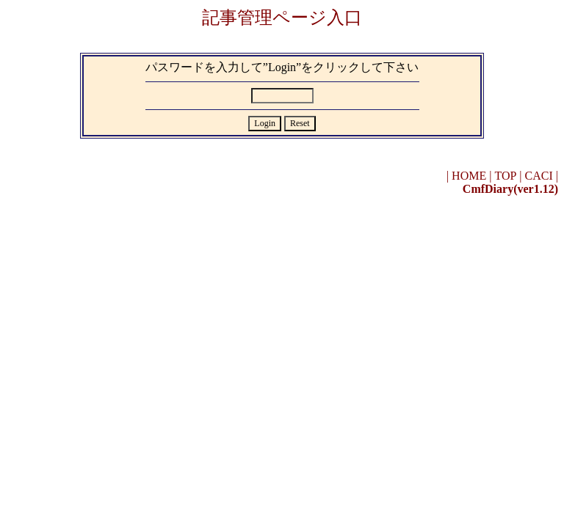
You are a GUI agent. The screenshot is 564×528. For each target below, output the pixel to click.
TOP (505, 175)
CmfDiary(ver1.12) (510, 189)
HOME (469, 175)
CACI (539, 175)
